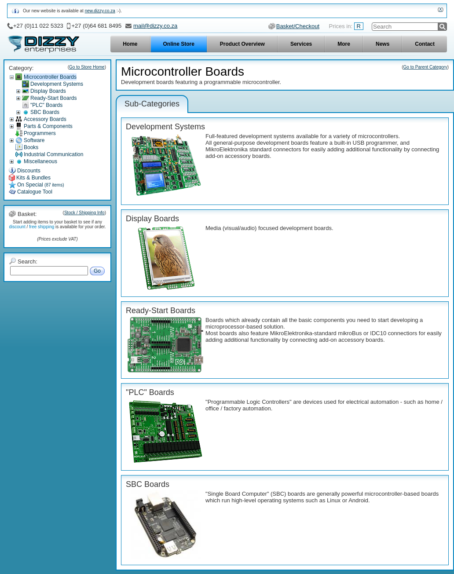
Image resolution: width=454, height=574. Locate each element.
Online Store (178, 44)
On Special (40, 185)
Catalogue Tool (34, 192)
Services (301, 44)
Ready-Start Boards (53, 98)
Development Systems (56, 84)
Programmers (40, 133)
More (343, 44)
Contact (425, 44)
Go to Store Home (87, 67)
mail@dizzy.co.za (155, 25)
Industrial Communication (53, 154)
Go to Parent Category (425, 67)
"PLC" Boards (46, 105)
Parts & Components (48, 126)
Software (34, 140)
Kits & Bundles (33, 178)
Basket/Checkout (297, 26)
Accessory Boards (45, 119)
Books (31, 147)
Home (130, 44)
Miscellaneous (40, 161)
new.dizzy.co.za (100, 10)
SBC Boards (44, 112)
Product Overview (242, 44)
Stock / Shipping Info (84, 212)
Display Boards (48, 91)
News (382, 44)
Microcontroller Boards (50, 77)
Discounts (28, 171)
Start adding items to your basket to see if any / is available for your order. (57, 224)
